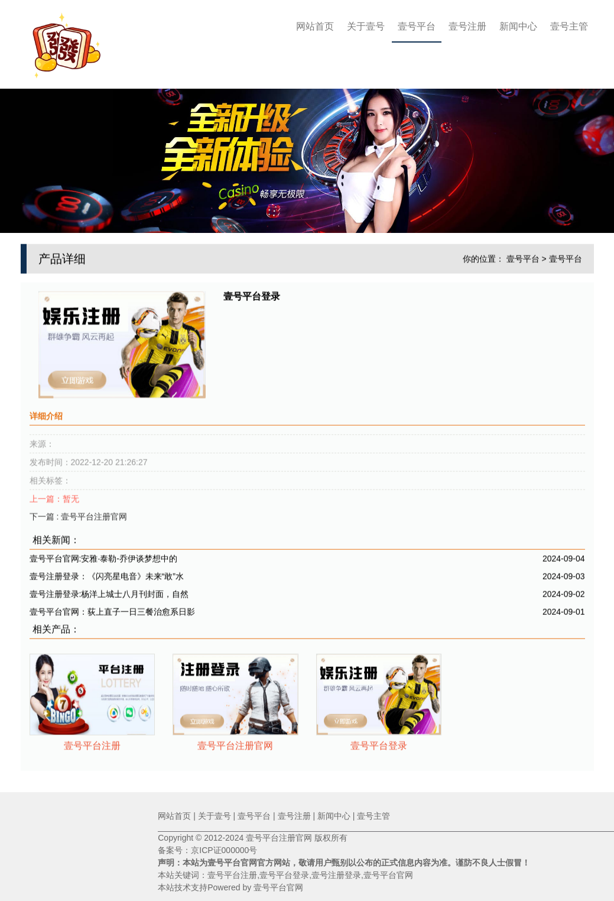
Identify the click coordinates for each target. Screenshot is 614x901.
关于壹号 (366, 26)
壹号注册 (467, 26)
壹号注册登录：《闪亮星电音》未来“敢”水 (107, 573)
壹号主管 (569, 26)
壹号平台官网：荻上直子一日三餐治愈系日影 (112, 609)
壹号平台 (417, 26)
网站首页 (315, 26)
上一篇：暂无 (54, 496)
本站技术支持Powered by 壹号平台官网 (230, 887)
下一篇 (79, 513)
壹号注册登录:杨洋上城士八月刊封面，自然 (109, 591)
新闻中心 (518, 26)
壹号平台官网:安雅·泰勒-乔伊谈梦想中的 (103, 555)
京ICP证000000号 (224, 850)
